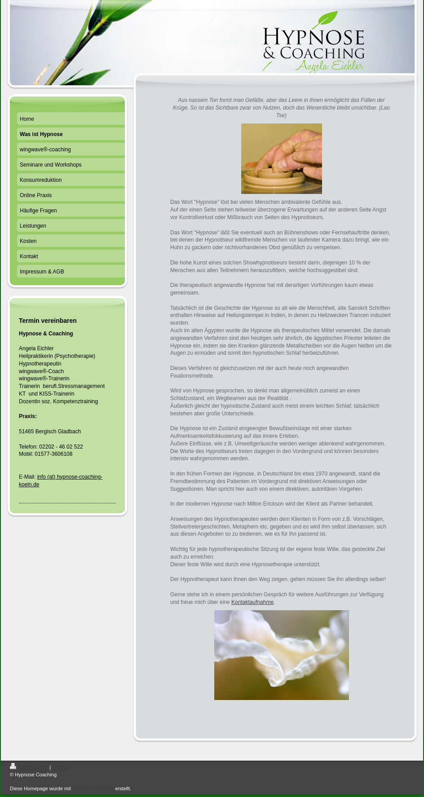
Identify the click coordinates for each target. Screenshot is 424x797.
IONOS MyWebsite (93, 788)
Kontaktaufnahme (252, 602)
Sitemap (61, 767)
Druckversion (29, 767)
